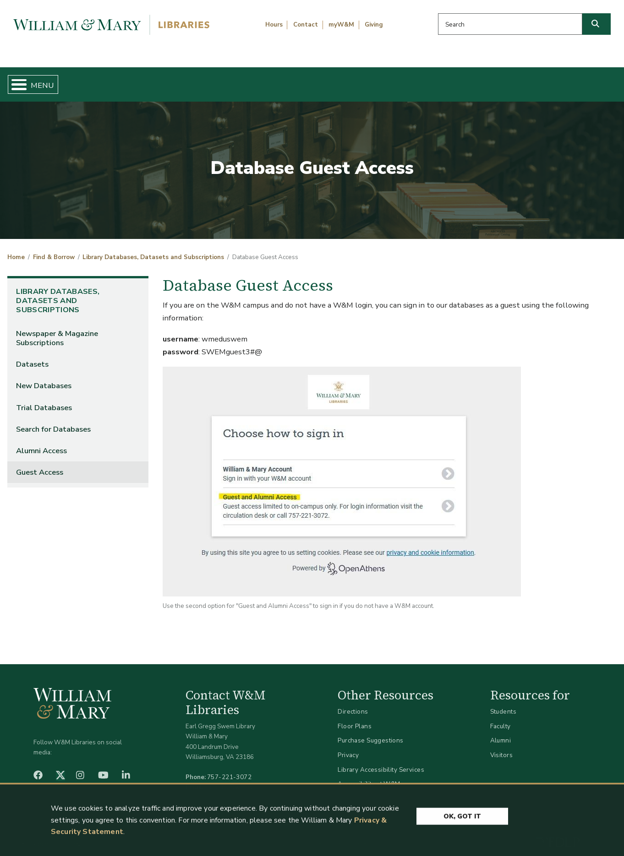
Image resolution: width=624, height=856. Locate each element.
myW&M (341, 25)
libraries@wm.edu (231, 779)
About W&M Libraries (475, 81)
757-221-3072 (229, 769)
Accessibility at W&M (369, 776)
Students (503, 704)
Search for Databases (53, 421)
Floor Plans (355, 718)
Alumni (500, 733)
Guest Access (39, 464)
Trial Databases (44, 400)
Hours (274, 25)
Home (47, 81)
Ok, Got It (462, 819)
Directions (353, 704)
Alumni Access (41, 443)
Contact (305, 25)
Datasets (32, 357)
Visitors (501, 747)
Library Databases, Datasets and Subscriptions (153, 250)
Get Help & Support (239, 81)
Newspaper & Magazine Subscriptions (57, 331)
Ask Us (574, 81)
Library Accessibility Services (381, 762)
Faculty (500, 718)
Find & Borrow (130, 81)
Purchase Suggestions (370, 733)
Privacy (348, 747)
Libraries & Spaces (356, 81)
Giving (374, 25)
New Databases (43, 378)
